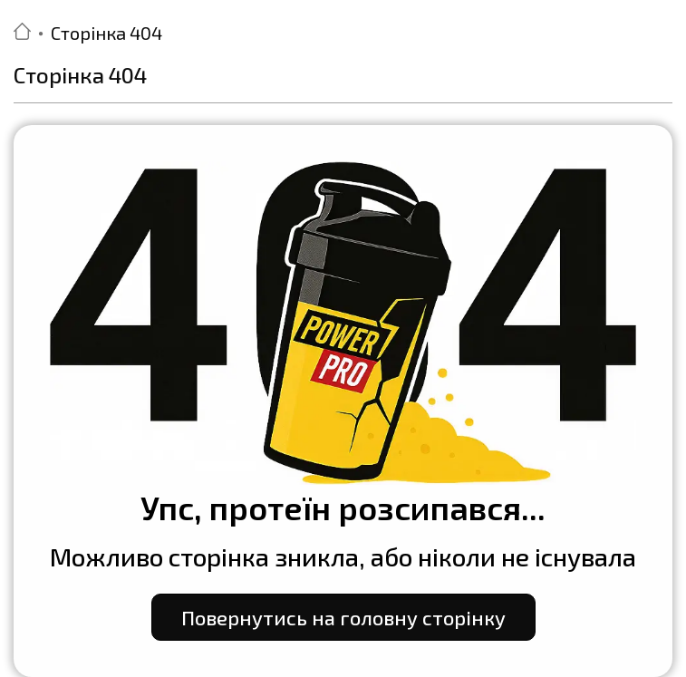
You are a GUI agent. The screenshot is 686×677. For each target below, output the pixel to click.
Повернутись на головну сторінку (343, 617)
